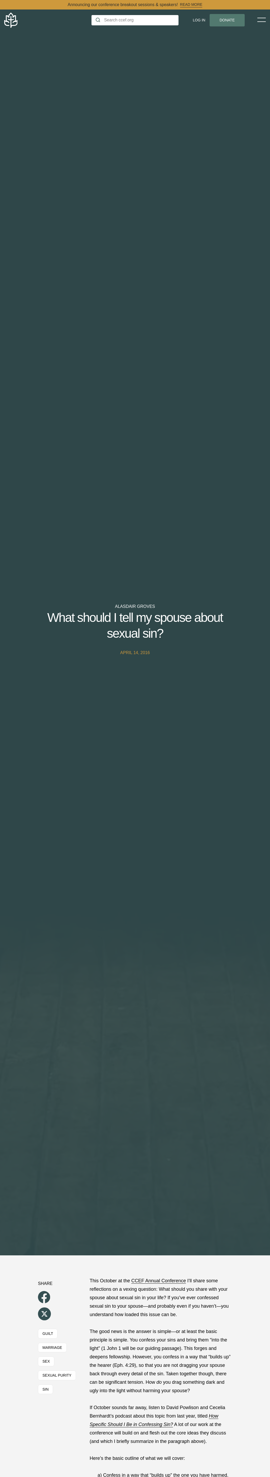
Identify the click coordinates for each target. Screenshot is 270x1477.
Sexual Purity (56, 1375)
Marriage (52, 1347)
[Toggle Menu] (261, 19)
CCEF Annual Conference (158, 1280)
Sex (46, 1361)
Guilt (47, 1333)
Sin (45, 1389)
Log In (199, 20)
